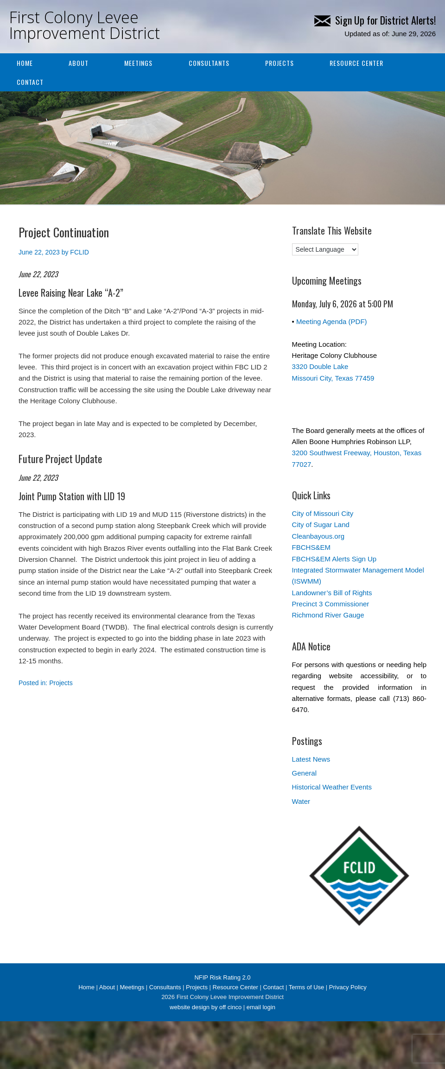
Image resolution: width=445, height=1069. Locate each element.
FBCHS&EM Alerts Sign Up (334, 559)
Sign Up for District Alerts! (375, 20)
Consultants (209, 63)
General (304, 773)
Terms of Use (306, 987)
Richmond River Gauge (328, 615)
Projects (279, 63)
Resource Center (356, 63)
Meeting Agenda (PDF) (331, 321)
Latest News (311, 759)
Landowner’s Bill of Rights (332, 593)
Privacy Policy (348, 987)
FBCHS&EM (311, 547)
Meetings (138, 63)
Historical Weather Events (332, 787)
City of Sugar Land (321, 524)
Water (301, 801)
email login (261, 1007)
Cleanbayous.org (318, 536)
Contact (30, 82)
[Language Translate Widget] (325, 249)
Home (25, 63)
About (79, 63)
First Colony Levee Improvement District (84, 25)
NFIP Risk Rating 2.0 (222, 977)
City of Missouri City (323, 513)
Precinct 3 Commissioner (330, 604)
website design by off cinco (206, 1007)
